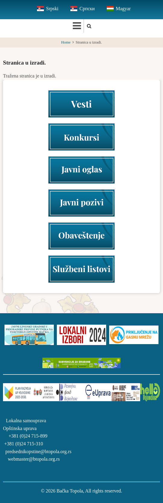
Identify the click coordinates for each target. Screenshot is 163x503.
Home (65, 42)
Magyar (123, 8)
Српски (87, 8)
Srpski (52, 8)
